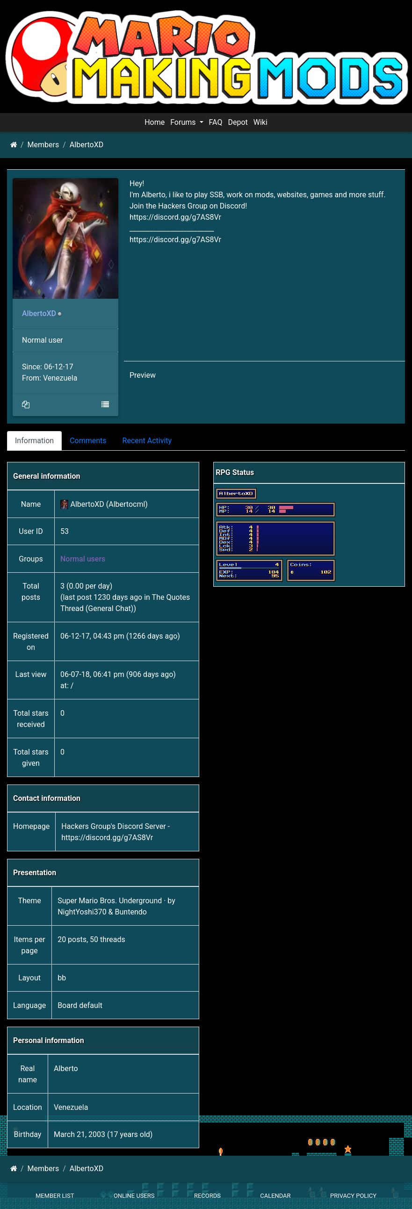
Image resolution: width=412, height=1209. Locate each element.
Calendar (275, 1195)
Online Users (134, 1195)
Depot (237, 122)
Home (155, 122)
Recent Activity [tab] (147, 440)
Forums (183, 122)
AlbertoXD (86, 144)
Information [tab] (34, 440)
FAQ (216, 122)
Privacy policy (353, 1195)
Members (43, 144)
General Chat (109, 608)
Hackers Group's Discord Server (113, 826)
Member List (55, 1195)
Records (207, 1195)
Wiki (260, 122)
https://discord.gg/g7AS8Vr (175, 217)
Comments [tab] (88, 440)
